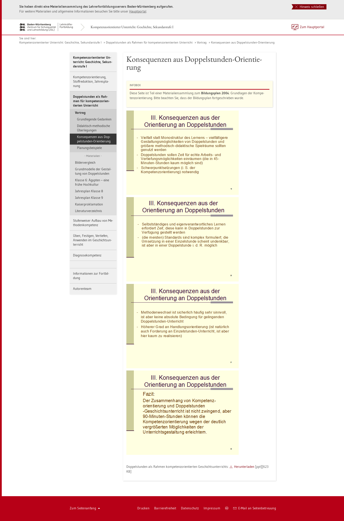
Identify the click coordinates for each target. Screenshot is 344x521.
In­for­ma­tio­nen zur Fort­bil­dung (91, 275)
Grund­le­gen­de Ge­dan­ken (94, 119)
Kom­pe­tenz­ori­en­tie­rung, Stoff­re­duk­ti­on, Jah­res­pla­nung (91, 81)
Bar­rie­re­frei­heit (165, 508)
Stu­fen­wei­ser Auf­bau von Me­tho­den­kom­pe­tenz (93, 222)
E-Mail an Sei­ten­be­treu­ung (254, 508)
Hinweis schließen (309, 7)
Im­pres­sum (212, 508)
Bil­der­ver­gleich (85, 162)
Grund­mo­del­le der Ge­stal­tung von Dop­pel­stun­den (93, 171)
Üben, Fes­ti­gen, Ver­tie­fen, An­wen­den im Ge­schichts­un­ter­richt (92, 240)
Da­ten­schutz (190, 508)
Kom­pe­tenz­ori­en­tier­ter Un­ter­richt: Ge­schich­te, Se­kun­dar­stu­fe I (132, 27)
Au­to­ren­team (82, 289)
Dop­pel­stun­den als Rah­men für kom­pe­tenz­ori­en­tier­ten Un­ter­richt (149, 42)
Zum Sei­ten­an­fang (85, 508)
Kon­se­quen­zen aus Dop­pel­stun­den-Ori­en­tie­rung (243, 42)
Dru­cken (143, 508)
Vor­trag (202, 42)
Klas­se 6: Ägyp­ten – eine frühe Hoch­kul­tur (92, 182)
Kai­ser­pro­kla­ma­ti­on (89, 204)
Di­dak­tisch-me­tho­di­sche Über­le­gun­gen (93, 128)
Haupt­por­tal (137, 11)
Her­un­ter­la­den (244, 467)
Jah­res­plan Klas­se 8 (89, 191)
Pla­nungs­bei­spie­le (89, 148)
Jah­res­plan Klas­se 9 (89, 198)
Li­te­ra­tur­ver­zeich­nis (88, 211)
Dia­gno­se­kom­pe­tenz (87, 255)
